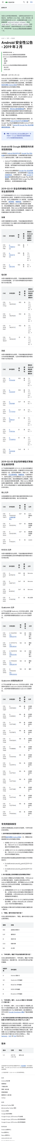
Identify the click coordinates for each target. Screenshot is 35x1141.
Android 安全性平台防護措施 (19, 121)
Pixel (14, 1036)
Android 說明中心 (6, 1129)
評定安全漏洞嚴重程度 (17, 109)
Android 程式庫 (5, 1081)
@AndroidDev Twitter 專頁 (8, 1108)
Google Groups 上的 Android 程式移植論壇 (13, 1122)
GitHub (3, 1098)
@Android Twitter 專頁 (7, 1105)
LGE (9, 1036)
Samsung (4, 1036)
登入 (31, 2)
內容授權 (23, 1066)
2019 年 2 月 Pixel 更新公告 (19, 133)
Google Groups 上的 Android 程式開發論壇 (13, 1119)
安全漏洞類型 (12, 475)
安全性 (13, 38)
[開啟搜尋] (24, 2)
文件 (8, 38)
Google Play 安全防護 (26, 171)
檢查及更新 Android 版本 (9, 85)
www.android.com (6, 1138)
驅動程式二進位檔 (6, 1095)
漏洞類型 (11, 202)
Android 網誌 (5, 1111)
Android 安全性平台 (13, 153)
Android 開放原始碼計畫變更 (22, 29)
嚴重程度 (18, 202)
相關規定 (3, 1084)
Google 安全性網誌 (6, 1114)
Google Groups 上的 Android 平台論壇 (12, 1116)
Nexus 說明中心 (5, 1135)
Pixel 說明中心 (5, 1132)
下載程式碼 (4, 1086)
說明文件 (4, 7)
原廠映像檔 (4, 1092)
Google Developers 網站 (16, 1012)
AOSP (2, 38)
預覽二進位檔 (5, 1089)
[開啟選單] (3, 2)
